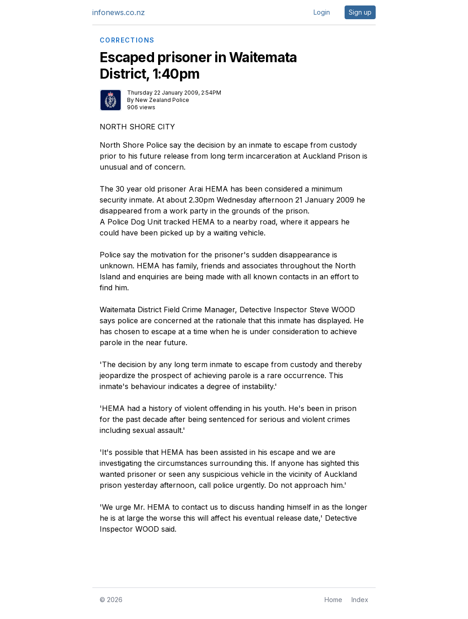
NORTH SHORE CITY (137, 126)
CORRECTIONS (127, 40)
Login (322, 12)
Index (359, 599)
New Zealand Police (162, 99)
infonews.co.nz (118, 12)
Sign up (360, 12)
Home (333, 599)
